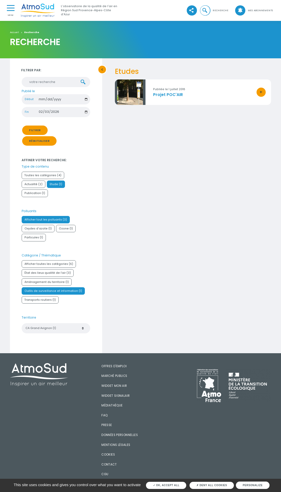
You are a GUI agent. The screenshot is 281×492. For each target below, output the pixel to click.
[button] (214, 10)
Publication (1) (34, 194)
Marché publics (114, 377)
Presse (106, 426)
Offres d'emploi (114, 367)
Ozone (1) (66, 229)
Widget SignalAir (115, 397)
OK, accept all (166, 485)
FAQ (104, 416)
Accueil (14, 32)
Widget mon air (114, 387)
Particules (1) (33, 239)
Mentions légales (115, 446)
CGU (104, 475)
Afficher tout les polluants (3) (45, 221)
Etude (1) (56, 185)
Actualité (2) (33, 185)
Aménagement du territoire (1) (46, 283)
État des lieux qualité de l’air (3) (47, 274)
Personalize (253, 485)
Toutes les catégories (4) (42, 176)
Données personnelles (119, 436)
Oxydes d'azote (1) (38, 229)
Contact (109, 465)
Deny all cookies (211, 485)
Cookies (108, 456)
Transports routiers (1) (40, 301)
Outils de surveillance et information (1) (53, 292)
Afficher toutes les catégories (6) (48, 265)
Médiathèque (112, 406)
